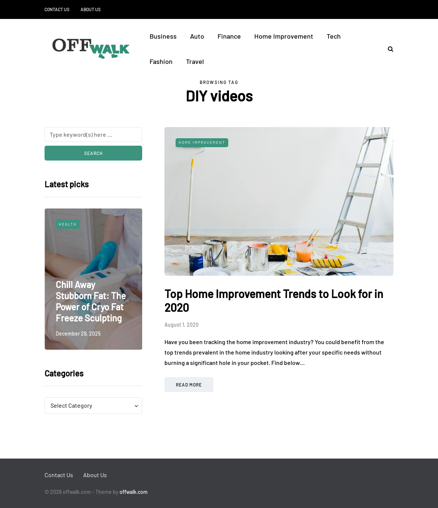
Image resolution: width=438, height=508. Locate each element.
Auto (197, 36)
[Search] (93, 134)
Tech (334, 36)
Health (68, 224)
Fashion (161, 61)
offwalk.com (134, 492)
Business (163, 36)
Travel (195, 61)
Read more (189, 384)
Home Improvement (283, 36)
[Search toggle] (387, 48)
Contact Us (57, 9)
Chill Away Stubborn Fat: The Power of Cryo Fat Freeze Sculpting (91, 301)
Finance (229, 36)
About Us (91, 9)
